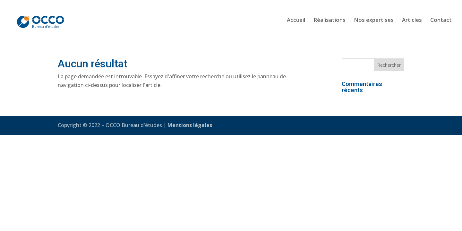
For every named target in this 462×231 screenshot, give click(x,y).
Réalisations (329, 20)
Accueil (296, 20)
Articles (412, 20)
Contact (441, 20)
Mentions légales (189, 125)
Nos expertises (374, 20)
